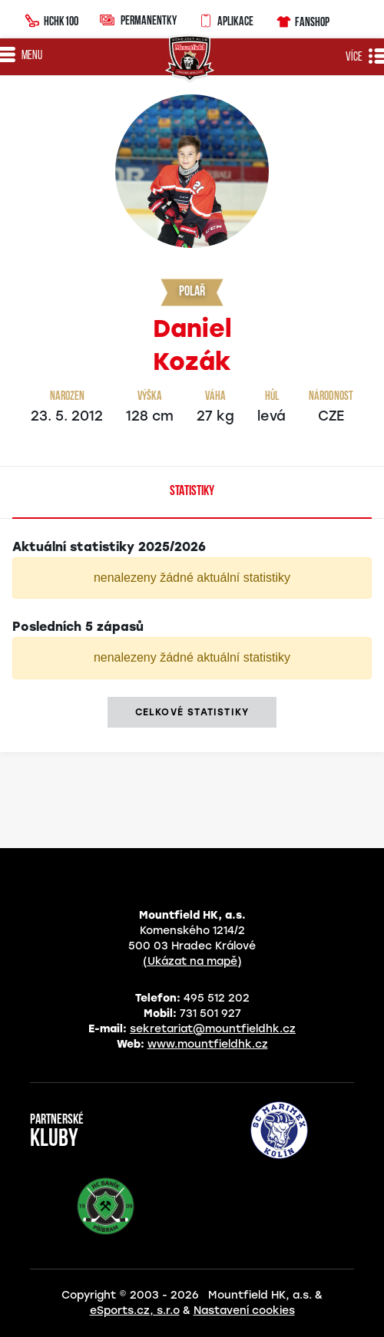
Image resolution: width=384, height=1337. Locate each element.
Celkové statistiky (192, 712)
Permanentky (138, 20)
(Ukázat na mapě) (192, 961)
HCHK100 (51, 19)
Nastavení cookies (244, 1310)
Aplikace (225, 19)
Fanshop (302, 19)
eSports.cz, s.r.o (135, 1310)
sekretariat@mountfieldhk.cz (213, 1028)
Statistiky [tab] (192, 491)
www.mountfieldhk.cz (207, 1044)
